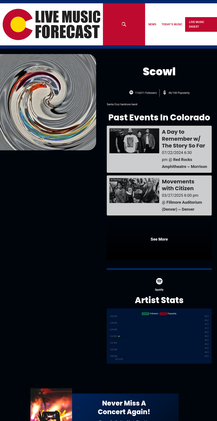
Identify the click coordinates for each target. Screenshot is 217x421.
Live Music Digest (196, 24)
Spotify (159, 284)
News (152, 24)
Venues (137, 24)
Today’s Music (172, 24)
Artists (121, 24)
